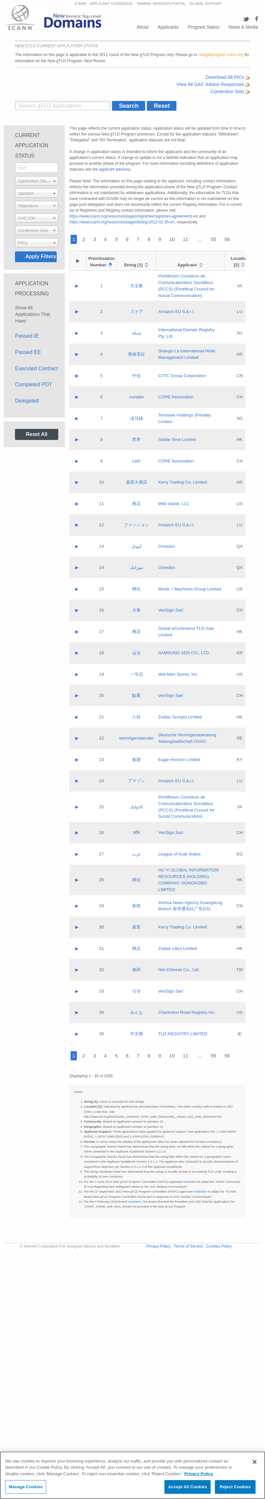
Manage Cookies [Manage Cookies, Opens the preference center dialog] (26, 1486)
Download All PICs (227, 77)
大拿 (136, 610)
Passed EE (28, 352)
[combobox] (36, 168)
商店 (136, 503)
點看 (136, 695)
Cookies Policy (219, 1246)
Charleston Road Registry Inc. (187, 1012)
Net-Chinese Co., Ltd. (179, 969)
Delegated (27, 400)
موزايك (136, 567)
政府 (136, 969)
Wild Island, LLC (173, 503)
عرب (136, 854)
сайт (136, 461)
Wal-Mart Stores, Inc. (178, 674)
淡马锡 (136, 418)
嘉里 (136, 927)
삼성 (136, 652)
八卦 (136, 716)
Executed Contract (36, 368)
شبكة (136, 333)
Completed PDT (33, 384)
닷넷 (136, 991)
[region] (132, 1475)
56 (227, 239)
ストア (136, 311)
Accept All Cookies (187, 1486)
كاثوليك (136, 806)
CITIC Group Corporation (182, 375)
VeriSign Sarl (170, 610)
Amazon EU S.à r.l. (176, 311)
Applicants (168, 27)
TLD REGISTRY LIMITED (182, 1033)
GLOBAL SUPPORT (205, 4)
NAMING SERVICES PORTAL (161, 4)
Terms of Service (188, 1246)
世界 (136, 439)
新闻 (136, 905)
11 (185, 239)
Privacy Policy (158, 1246)
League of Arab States (179, 854)
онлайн (136, 396)
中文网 (136, 1033)
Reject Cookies (235, 1486)
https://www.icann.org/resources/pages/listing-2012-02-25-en (121, 222)
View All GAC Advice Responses (213, 84)
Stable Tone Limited (177, 439)
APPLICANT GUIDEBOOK (111, 4)
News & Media (243, 27)
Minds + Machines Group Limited (189, 589)
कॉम (136, 832)
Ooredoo (166, 546)
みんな (136, 1012)
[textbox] (36, 181)
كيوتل (137, 546)
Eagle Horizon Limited (179, 759)
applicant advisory (114, 169)
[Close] (254, 1462)
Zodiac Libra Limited (177, 948)
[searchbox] (36, 167)
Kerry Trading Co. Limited (182, 482)
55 (213, 239)
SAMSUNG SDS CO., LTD (183, 652)
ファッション (136, 524)
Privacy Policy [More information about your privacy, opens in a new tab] (198, 1473)
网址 (136, 589)
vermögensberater (136, 738)
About (142, 27)
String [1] (133, 264)
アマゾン (136, 780)
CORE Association (175, 396)
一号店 (136, 674)
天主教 (136, 285)
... (200, 239)
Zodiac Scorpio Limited (180, 716)
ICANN (80, 4)
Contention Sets (230, 91)
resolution (190, 1181)
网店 (136, 631)
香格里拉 (136, 354)
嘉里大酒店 (136, 482)
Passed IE (27, 336)
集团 (136, 759)
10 (172, 239)
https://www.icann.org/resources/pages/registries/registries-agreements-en (133, 216)
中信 (136, 375)
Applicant (187, 264)
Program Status (203, 27)
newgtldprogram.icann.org (221, 54)
